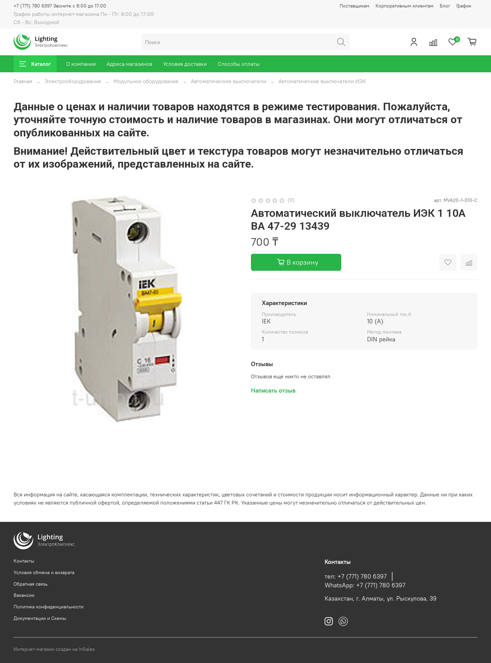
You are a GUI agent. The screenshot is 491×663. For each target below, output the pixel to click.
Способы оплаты (238, 63)
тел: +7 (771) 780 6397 (356, 576)
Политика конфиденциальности (49, 607)
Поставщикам (354, 6)
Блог (445, 6)
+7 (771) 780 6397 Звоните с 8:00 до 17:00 (60, 6)
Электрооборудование (72, 81)
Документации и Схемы (40, 618)
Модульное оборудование (146, 81)
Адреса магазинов (129, 63)
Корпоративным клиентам (405, 6)
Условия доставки (185, 63)
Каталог (35, 63)
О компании (81, 63)
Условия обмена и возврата (44, 572)
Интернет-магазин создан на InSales (54, 649)
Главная (23, 81)
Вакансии (24, 595)
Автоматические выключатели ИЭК (322, 81)
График (463, 6)
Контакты (24, 561)
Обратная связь (31, 584)
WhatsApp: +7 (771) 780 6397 (365, 585)
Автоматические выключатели (228, 81)
